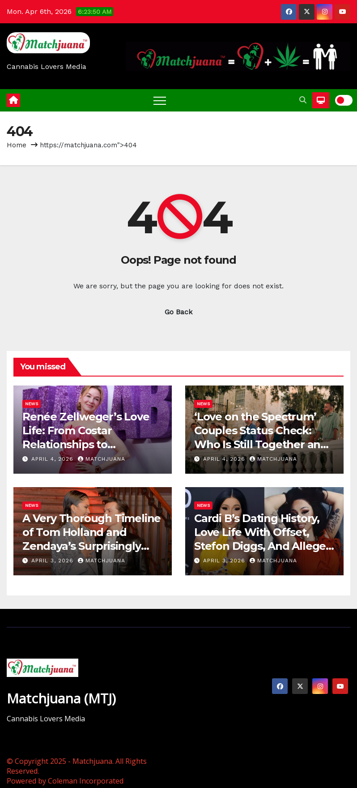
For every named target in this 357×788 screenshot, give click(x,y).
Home (16, 145)
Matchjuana (101, 459)
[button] (302, 100)
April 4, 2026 (53, 459)
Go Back (178, 312)
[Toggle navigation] (160, 100)
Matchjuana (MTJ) (61, 698)
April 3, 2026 (53, 560)
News (31, 403)
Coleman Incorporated (85, 781)
